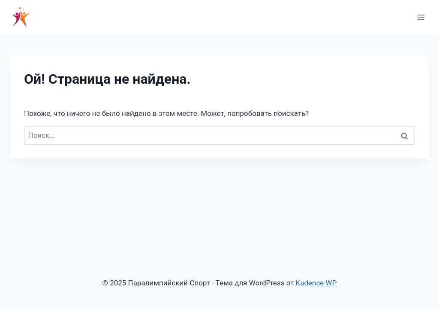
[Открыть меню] (421, 17)
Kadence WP (316, 283)
